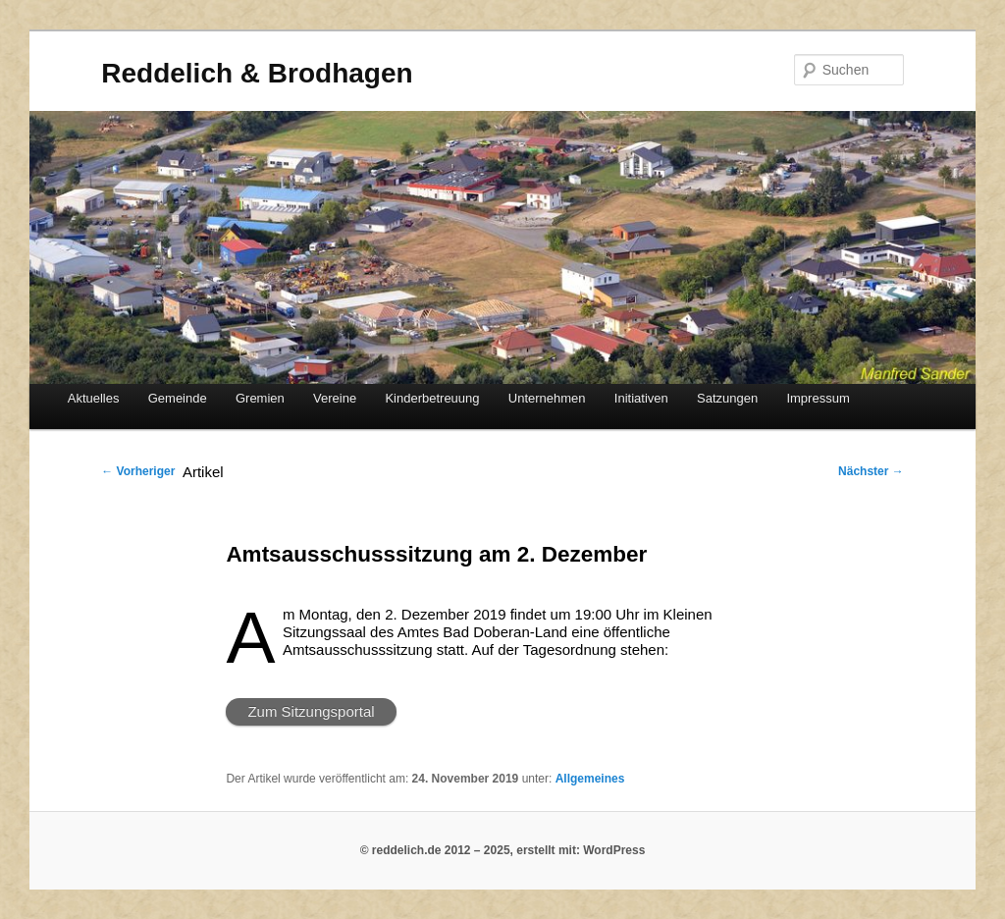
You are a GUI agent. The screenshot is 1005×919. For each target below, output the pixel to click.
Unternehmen (547, 398)
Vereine (334, 398)
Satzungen (727, 398)
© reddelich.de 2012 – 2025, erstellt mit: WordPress (503, 850)
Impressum (817, 398)
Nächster (871, 471)
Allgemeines (590, 778)
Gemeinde (177, 398)
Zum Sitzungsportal (310, 711)
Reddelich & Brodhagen (256, 73)
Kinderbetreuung (432, 398)
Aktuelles (94, 398)
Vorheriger (138, 471)
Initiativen (641, 398)
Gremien (260, 398)
